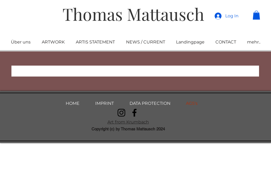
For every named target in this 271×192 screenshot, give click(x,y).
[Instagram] (121, 112)
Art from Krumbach (128, 122)
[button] (256, 15)
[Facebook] (134, 112)
